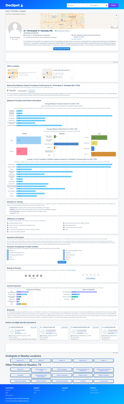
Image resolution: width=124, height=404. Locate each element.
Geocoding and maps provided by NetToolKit (17, 398)
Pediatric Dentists (83, 375)
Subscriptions (9, 395)
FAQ (35, 392)
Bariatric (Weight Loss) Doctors (41, 370)
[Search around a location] (98, 5)
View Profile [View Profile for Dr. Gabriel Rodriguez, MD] (33, 327)
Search (113, 5)
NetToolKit (8, 14)
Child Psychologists (62, 369)
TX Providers (14, 11)
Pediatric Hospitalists (104, 375)
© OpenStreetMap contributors (19, 14)
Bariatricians (20, 369)
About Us (8, 390)
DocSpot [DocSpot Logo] (14, 5)
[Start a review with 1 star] (83, 274)
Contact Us (37, 390)
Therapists (83, 381)
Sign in (64, 390)
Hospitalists (20, 375)
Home (7, 11)
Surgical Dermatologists (62, 381)
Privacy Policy (94, 390)
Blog (7, 392)
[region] (62, 21)
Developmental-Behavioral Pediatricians (82, 370)
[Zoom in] (116, 15)
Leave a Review (71, 270)
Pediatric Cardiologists (62, 375)
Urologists (23, 11)
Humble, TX (104, 360)
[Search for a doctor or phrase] (77, 5)
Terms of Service (94, 392)
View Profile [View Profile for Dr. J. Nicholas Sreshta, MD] (64, 327)
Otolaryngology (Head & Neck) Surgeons (41, 376)
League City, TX (83, 360)
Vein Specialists (104, 381)
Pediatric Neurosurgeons (20, 381)
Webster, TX (62, 360)
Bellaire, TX (41, 360)
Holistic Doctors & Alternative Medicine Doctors (104, 370)
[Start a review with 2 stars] (85, 274)
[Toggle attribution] (10, 77)
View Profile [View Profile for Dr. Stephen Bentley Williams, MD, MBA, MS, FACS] (95, 327)
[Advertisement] (62, 57)
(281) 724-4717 (77, 39)
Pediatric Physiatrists (41, 381)
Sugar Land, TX (20, 360)
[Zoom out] (116, 18)
